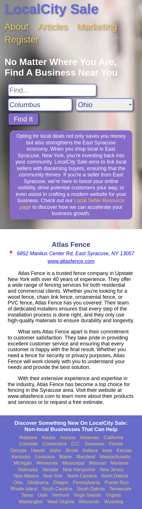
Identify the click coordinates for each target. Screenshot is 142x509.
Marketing (97, 26)
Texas (27, 495)
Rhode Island (24, 488)
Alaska (48, 437)
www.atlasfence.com (71, 261)
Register (22, 39)
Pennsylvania (86, 482)
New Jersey (112, 469)
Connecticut (54, 443)
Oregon (60, 482)
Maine (65, 456)
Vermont (60, 495)
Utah (43, 495)
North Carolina (82, 475)
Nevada (50, 469)
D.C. (75, 443)
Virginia (113, 495)
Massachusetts (115, 456)
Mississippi (73, 463)
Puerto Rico (117, 482)
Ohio (18, 482)
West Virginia (60, 501)
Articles (53, 26)
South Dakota (91, 488)
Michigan (22, 463)
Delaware (94, 443)
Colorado (28, 443)
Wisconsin (89, 501)
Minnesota (47, 463)
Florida (116, 443)
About (17, 26)
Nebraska (28, 469)
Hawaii (38, 450)
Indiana (90, 450)
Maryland (85, 456)
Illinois (71, 450)
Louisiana (45, 456)
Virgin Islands (87, 495)
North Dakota (114, 475)
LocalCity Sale (51, 9)
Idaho (55, 450)
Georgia (18, 450)
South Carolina (57, 488)
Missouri (97, 463)
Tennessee (120, 488)
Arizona (67, 437)
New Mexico (26, 475)
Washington (31, 501)
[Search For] (52, 90)
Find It (23, 119)
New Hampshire (79, 469)
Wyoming (113, 501)
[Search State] (104, 104)
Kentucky (21, 456)
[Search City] (40, 104)
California (113, 437)
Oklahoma (37, 482)
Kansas (124, 450)
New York (53, 475)
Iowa (107, 450)
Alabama (28, 437)
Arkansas (89, 437)
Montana (119, 463)
